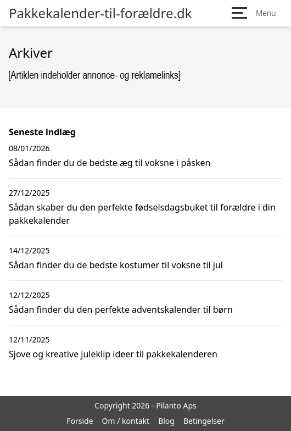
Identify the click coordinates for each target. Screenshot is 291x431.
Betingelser (204, 421)
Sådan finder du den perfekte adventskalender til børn (121, 309)
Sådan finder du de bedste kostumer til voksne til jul (116, 265)
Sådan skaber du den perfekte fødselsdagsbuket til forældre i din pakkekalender (142, 213)
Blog (166, 421)
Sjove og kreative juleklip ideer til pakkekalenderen (113, 354)
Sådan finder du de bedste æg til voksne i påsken (109, 163)
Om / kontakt (126, 421)
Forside (79, 421)
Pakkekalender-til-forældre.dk (100, 13)
